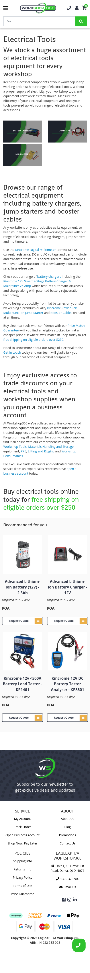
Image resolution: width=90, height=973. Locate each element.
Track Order (22, 827)
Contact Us (67, 843)
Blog (67, 827)
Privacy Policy (22, 877)
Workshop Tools (15, 446)
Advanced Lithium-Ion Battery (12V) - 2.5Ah (22, 587)
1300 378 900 (67, 879)
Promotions (67, 835)
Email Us (67, 887)
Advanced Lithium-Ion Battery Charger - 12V (67, 587)
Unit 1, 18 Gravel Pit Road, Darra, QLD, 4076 (67, 868)
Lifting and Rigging (41, 451)
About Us (67, 818)
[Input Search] (39, 21)
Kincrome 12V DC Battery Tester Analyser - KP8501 (67, 684)
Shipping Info (22, 861)
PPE (23, 451)
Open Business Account (23, 835)
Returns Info (22, 869)
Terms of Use (22, 886)
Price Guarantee (22, 894)
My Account (22, 818)
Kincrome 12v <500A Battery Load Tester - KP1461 (22, 684)
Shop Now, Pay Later (22, 843)
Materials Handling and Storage (51, 446)
